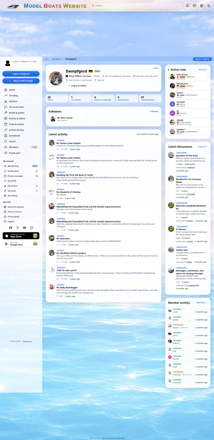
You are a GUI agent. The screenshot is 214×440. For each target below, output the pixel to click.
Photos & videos (14, 118)
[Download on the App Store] (21, 235)
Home (9, 89)
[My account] (202, 6)
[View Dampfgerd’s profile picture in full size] (56, 78)
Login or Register (21, 73)
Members (56, 59)
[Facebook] (10, 227)
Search (10, 141)
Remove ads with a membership (113, 438)
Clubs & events (14, 124)
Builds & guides (14, 112)
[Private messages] (194, 6)
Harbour (10, 101)
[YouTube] (24, 227)
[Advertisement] (107, 34)
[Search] (137, 6)
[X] (17, 227)
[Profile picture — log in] (7, 63)
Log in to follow (77, 85)
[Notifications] (187, 6)
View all (203, 69)
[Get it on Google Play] (21, 243)
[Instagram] (31, 227)
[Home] (46, 59)
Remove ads (27, 341)
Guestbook (12, 135)
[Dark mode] (209, 6)
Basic (97, 71)
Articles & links (14, 129)
